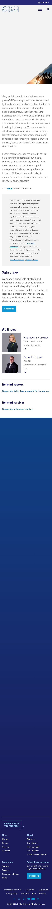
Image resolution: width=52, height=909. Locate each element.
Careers (5, 847)
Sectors (5, 866)
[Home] (10, 9)
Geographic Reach (10, 874)
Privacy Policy (11, 894)
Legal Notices (30, 890)
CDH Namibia (33, 851)
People (5, 843)
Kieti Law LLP (33, 847)
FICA (34, 894)
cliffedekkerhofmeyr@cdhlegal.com (24, 260)
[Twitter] (19, 899)
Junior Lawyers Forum (37, 854)
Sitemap (42, 894)
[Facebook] (14, 899)
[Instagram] (23, 899)
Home (5, 839)
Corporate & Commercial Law (17, 409)
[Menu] (41, 9)
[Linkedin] (28, 899)
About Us (31, 839)
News (4, 878)
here (9, 188)
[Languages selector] (43, 3)
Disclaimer (25, 894)
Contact (6, 851)
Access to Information (12, 890)
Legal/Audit (43, 890)
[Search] (48, 9)
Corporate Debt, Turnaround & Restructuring (25, 391)
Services (6, 870)
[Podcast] (38, 899)
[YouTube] (33, 899)
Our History (32, 843)
